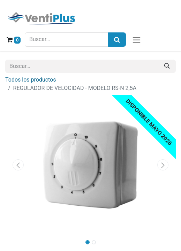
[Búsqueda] (117, 39)
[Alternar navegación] (136, 39)
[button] (18, 164)
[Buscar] (167, 66)
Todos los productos (30, 79)
